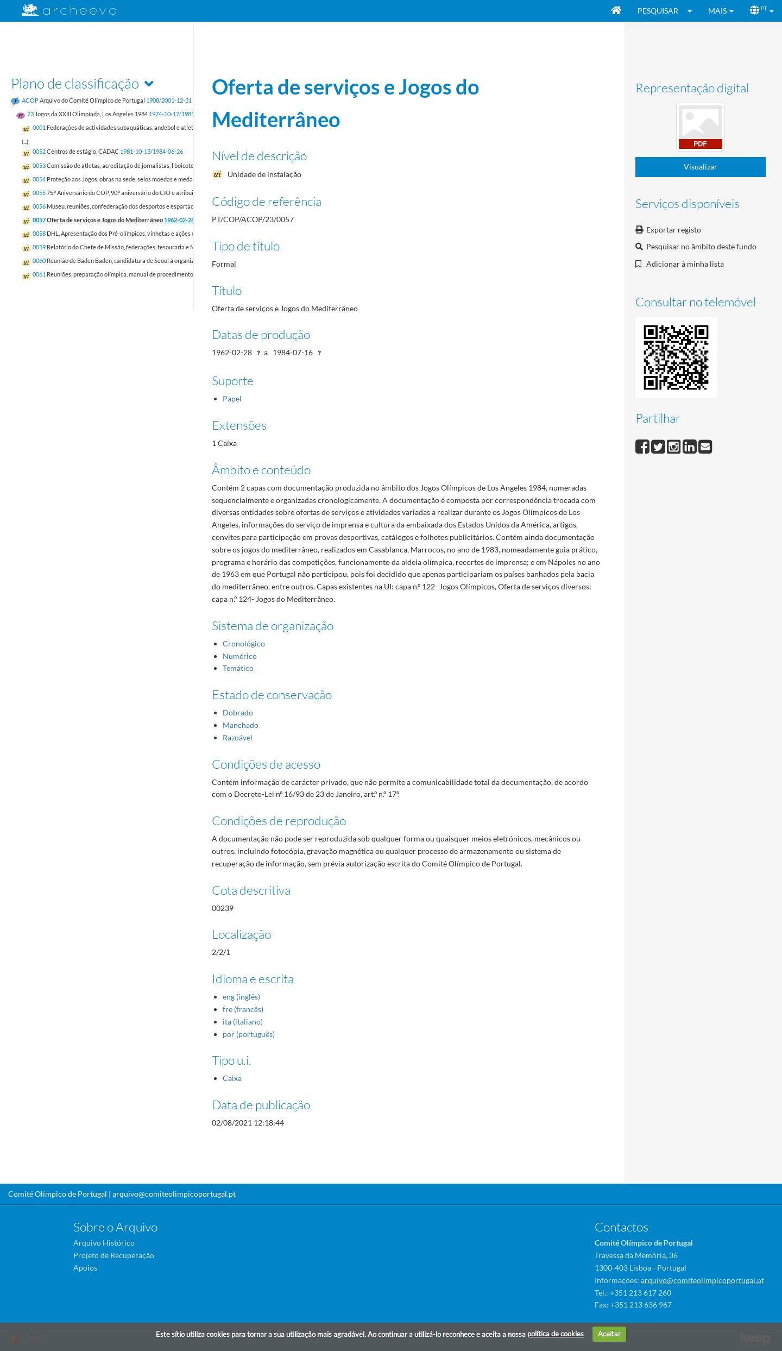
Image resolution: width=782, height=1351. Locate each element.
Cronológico (244, 643)
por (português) (249, 1034)
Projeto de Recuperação (113, 1255)
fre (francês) (243, 1009)
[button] (693, 11)
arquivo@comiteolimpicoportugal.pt (174, 1193)
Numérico (240, 656)
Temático (238, 668)
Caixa (232, 1078)
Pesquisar (658, 10)
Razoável (238, 737)
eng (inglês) (241, 996)
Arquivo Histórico (104, 1242)
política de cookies (555, 1333)
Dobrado (238, 712)
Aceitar (609, 1333)
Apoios (85, 1267)
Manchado (240, 725)
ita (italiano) (243, 1021)
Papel (232, 398)
